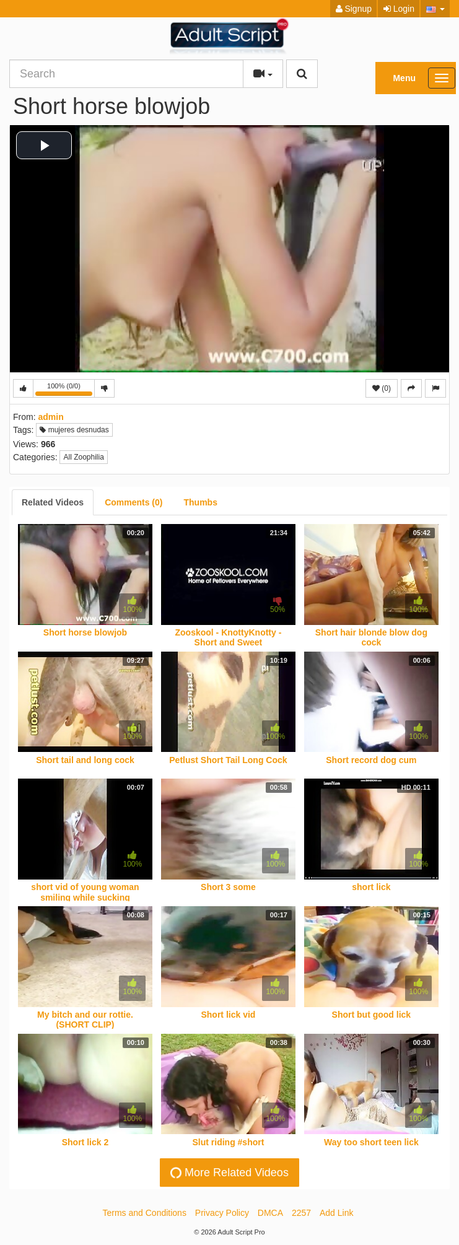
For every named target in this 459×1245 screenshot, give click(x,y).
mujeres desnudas (74, 430)
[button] (435, 8)
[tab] (53, 502)
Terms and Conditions (144, 1213)
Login (398, 9)
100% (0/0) (65, 390)
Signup (354, 9)
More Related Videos (228, 1173)
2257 (301, 1213)
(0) (381, 388)
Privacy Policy (222, 1213)
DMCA (270, 1213)
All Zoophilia (83, 457)
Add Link (336, 1213)
